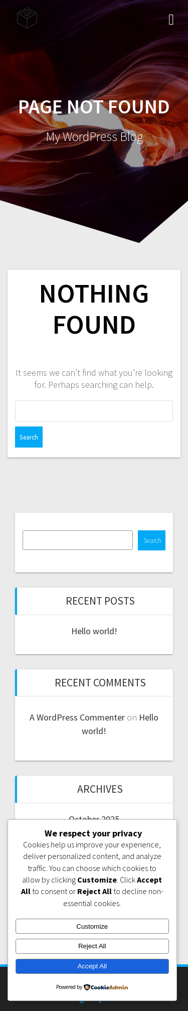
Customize (92, 926)
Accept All (92, 966)
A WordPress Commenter (77, 717)
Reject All (92, 946)
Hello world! (94, 631)
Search (152, 540)
